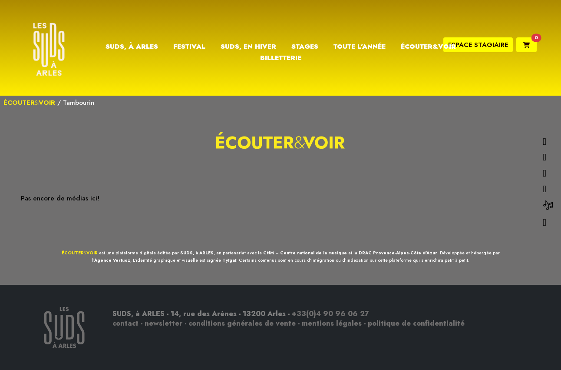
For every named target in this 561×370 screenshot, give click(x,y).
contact (125, 323)
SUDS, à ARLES (197, 253)
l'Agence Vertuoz (111, 260)
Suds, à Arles (132, 46)
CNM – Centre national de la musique (305, 253)
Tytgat (229, 260)
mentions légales (332, 323)
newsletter (163, 323)
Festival (189, 46)
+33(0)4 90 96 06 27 (330, 314)
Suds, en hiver (248, 46)
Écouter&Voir (428, 46)
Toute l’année (359, 46)
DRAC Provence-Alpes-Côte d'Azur (398, 253)
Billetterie (280, 58)
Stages (304, 46)
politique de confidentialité (416, 323)
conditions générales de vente (242, 323)
